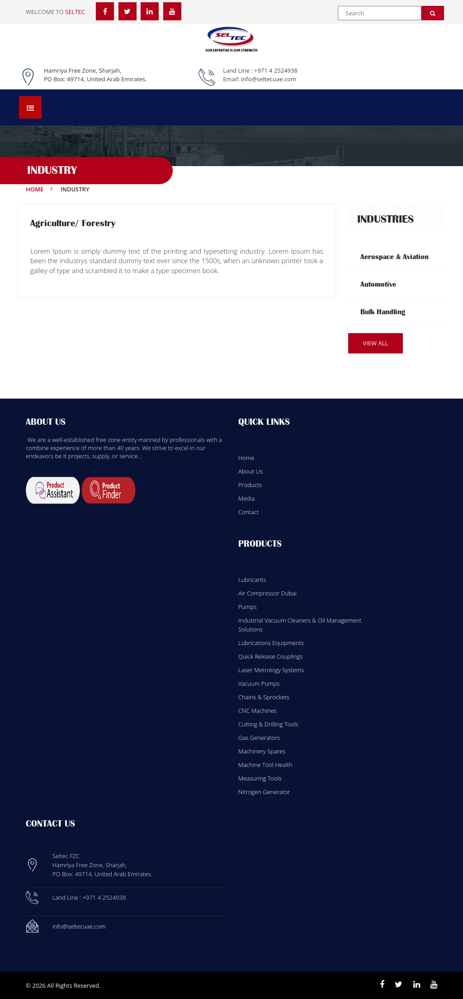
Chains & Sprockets (263, 697)
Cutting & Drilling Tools (268, 724)
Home (34, 189)
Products (250, 485)
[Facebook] (105, 11)
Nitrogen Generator (264, 792)
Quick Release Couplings (270, 656)
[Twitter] (127, 11)
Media (246, 498)
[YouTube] (172, 11)
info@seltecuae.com (268, 79)
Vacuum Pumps (258, 683)
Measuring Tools (260, 778)
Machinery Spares (261, 751)
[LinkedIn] (150, 11)
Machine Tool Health (265, 765)
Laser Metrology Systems (271, 670)
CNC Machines (257, 710)
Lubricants (252, 580)
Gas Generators (259, 738)
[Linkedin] (416, 984)
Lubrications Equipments (271, 643)
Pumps (247, 607)
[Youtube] (433, 984)
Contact (248, 512)
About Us (250, 471)
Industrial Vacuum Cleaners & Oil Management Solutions (299, 624)
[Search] (432, 13)
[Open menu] (30, 107)
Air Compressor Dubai (267, 593)
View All (375, 343)
